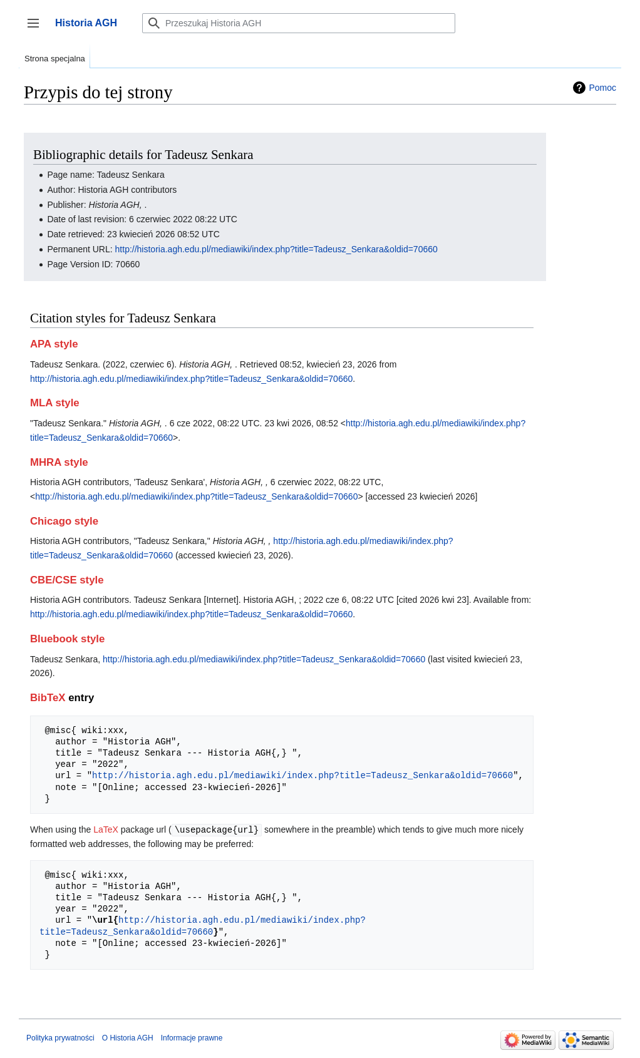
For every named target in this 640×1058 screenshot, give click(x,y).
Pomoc (602, 88)
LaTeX (105, 829)
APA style (54, 344)
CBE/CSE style (67, 580)
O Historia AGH (127, 1037)
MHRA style (59, 462)
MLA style (55, 403)
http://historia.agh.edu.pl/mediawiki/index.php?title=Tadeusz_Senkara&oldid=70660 (276, 249)
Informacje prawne (192, 1037)
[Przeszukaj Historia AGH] (298, 23)
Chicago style (64, 521)
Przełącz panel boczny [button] (37, 29)
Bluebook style (67, 639)
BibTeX (48, 698)
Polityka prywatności (60, 1037)
